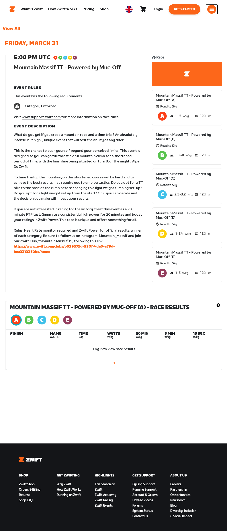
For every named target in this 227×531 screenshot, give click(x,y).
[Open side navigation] (211, 10)
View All (11, 30)
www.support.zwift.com (41, 118)
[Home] (12, 10)
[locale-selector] (129, 10)
